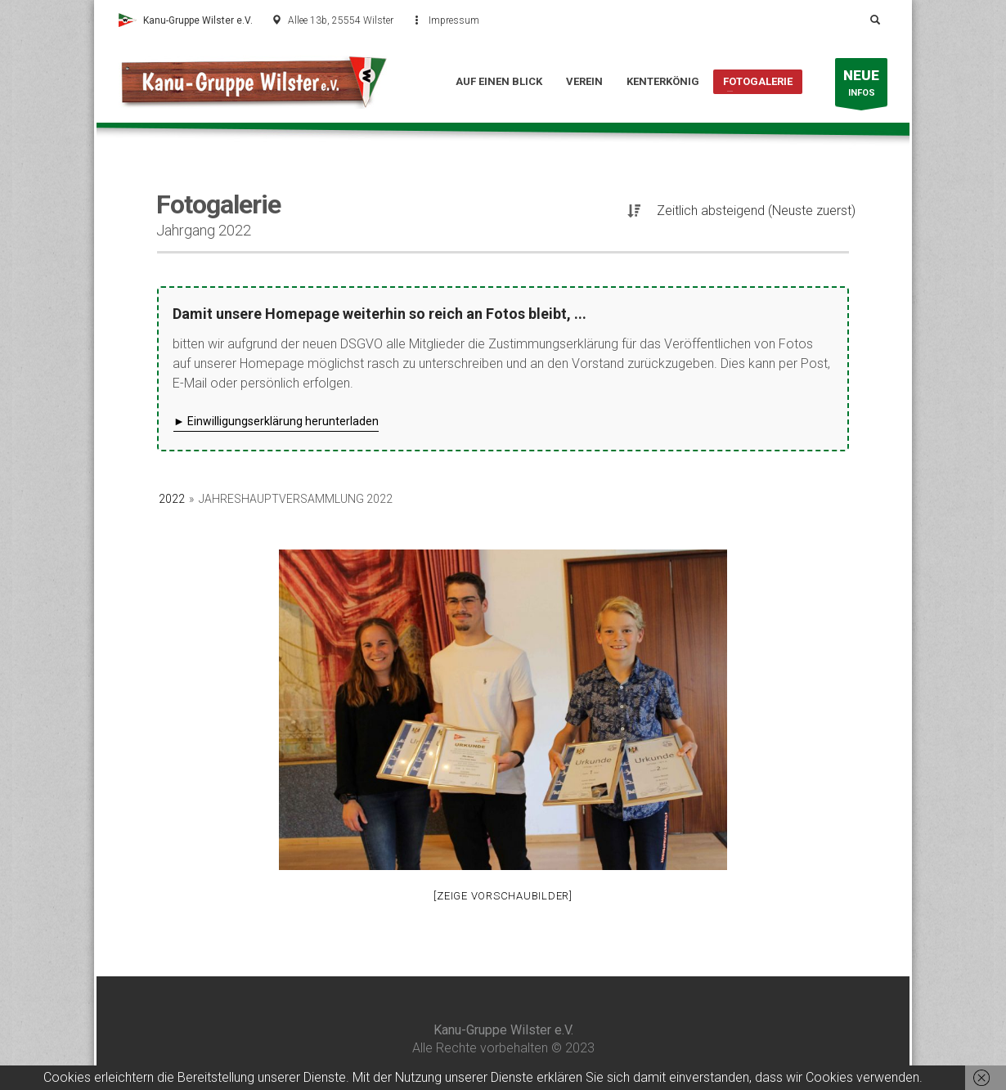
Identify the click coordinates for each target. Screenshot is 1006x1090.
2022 (172, 498)
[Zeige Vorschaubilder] (503, 896)
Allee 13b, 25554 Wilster (340, 20)
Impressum (454, 20)
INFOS (861, 86)
